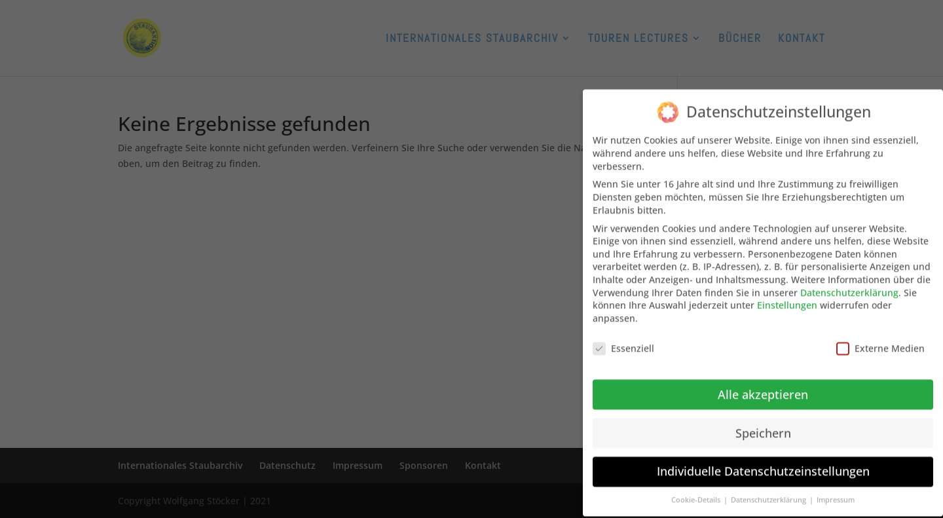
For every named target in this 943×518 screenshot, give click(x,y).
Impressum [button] (836, 491)
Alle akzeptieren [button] (763, 386)
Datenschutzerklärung (849, 284)
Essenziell (623, 339)
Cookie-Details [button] (696, 491)
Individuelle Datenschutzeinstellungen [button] (763, 463)
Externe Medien (880, 339)
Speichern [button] (763, 424)
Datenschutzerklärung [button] (769, 491)
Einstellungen (787, 296)
